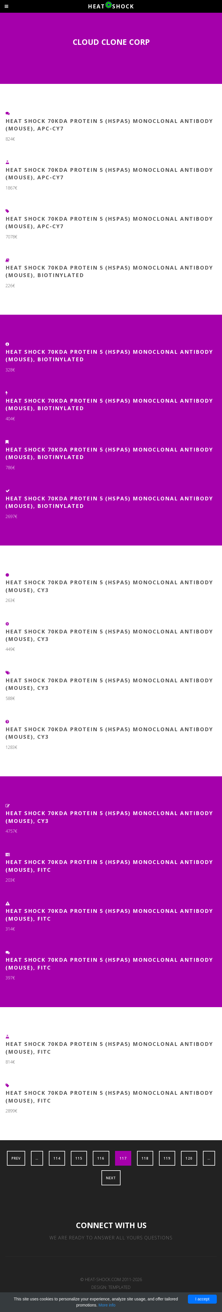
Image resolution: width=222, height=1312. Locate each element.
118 (145, 1158)
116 (100, 1158)
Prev (16, 1158)
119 (167, 1158)
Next (111, 1177)
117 (123, 1158)
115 (78, 1158)
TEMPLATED (119, 1287)
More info (107, 1305)
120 (189, 1158)
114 (56, 1158)
